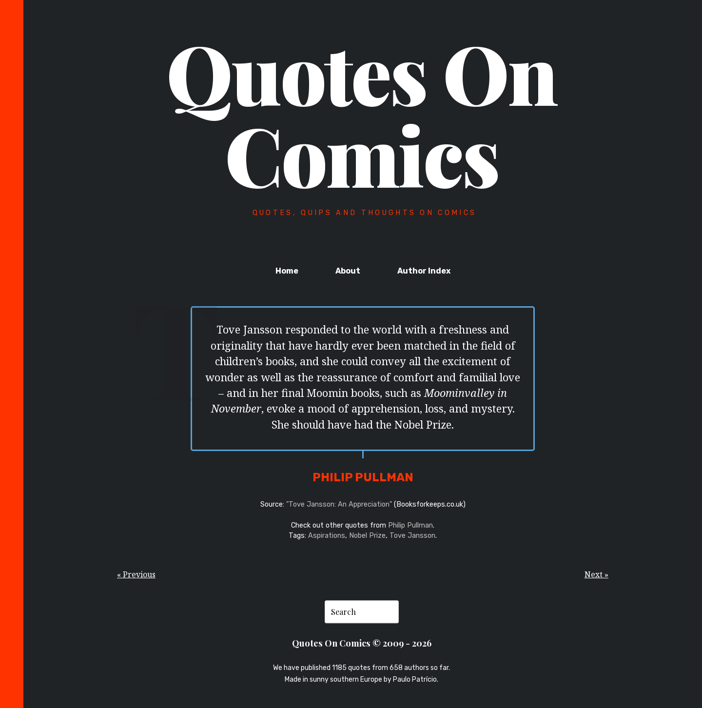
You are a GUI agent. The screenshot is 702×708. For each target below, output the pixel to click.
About (347, 270)
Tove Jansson (412, 535)
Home (286, 270)
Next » (596, 574)
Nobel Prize (367, 535)
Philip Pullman (410, 525)
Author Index (423, 270)
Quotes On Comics (361, 113)
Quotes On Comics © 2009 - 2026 (361, 643)
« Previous (136, 574)
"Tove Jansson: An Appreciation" (339, 504)
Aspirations (326, 535)
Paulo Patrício (415, 680)
